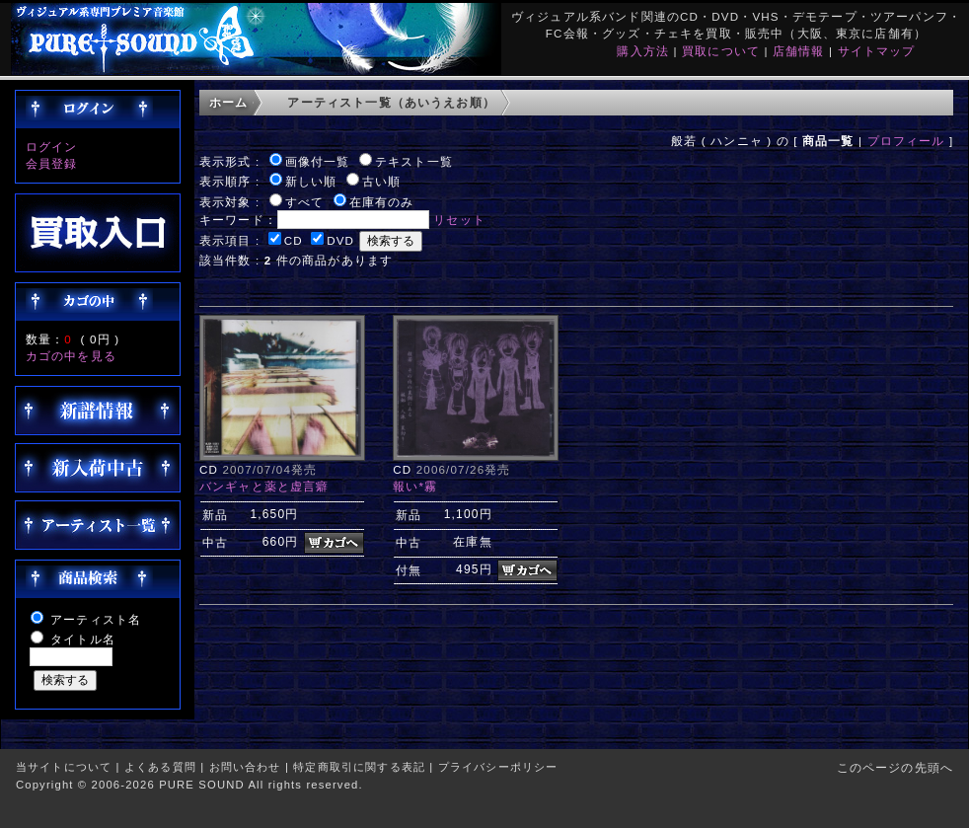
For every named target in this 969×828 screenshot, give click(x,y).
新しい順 (311, 181)
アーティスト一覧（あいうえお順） (391, 102)
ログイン (52, 146)
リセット (459, 219)
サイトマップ (877, 50)
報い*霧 (415, 486)
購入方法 (643, 50)
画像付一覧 (317, 161)
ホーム (228, 102)
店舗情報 (799, 50)
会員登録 (52, 163)
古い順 (381, 181)
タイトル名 (82, 639)
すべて (304, 201)
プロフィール (906, 140)
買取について (721, 50)
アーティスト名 (95, 619)
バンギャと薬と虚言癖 (264, 486)
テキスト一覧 (414, 161)
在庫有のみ (381, 201)
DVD (340, 240)
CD (293, 240)
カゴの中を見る (71, 355)
